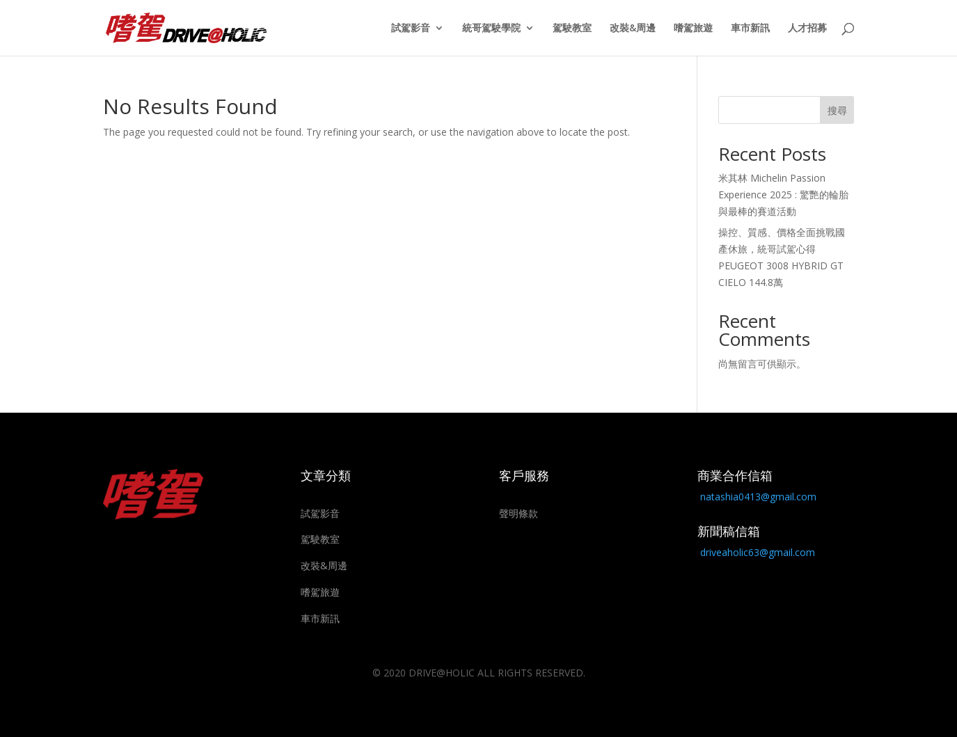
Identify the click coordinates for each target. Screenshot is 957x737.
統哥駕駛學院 (491, 28)
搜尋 (837, 110)
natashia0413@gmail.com (758, 496)
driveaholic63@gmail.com (757, 552)
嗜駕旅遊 (693, 28)
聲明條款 (518, 513)
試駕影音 (410, 28)
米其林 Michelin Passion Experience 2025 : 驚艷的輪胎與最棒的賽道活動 (783, 194)
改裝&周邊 (633, 28)
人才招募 (807, 28)
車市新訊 (750, 28)
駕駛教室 (572, 28)
